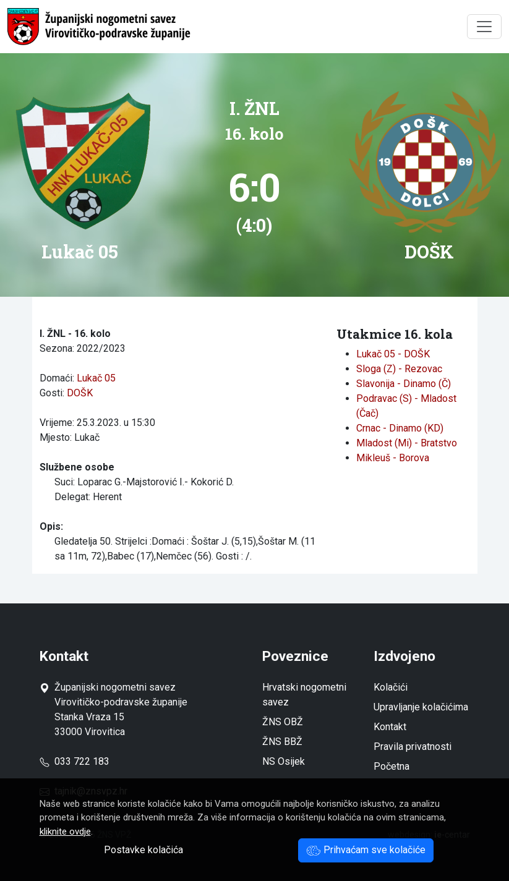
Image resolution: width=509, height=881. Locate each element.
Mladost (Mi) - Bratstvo (406, 443)
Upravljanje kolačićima (421, 707)
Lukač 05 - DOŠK (393, 354)
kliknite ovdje (65, 831)
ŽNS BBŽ (282, 741)
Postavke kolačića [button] (143, 850)
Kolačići (391, 687)
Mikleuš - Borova (392, 458)
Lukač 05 (96, 378)
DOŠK (80, 393)
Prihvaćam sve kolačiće (366, 850)
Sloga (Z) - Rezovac (399, 369)
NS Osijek (283, 761)
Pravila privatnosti (412, 746)
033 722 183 (74, 761)
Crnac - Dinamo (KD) (399, 428)
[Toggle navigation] (484, 26)
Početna (391, 766)
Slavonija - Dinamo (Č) (403, 383)
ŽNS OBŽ (282, 722)
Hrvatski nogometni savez (304, 694)
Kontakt (390, 727)
